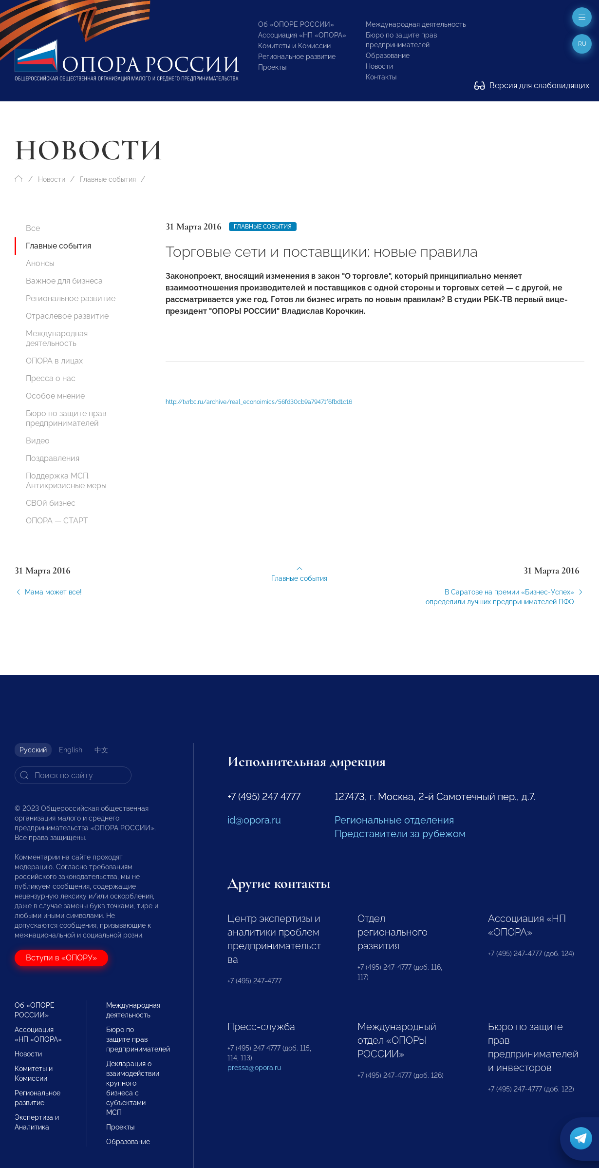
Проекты (272, 67)
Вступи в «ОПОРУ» (61, 957)
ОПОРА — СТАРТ (57, 520)
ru (582, 43)
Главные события (108, 179)
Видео (38, 440)
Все (33, 228)
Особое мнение (55, 396)
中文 (101, 750)
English (70, 750)
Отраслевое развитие (67, 316)
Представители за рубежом (400, 834)
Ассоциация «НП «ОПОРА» (302, 35)
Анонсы (40, 263)
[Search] (73, 775)
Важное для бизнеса (64, 281)
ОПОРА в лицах (54, 360)
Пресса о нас (50, 378)
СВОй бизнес (50, 503)
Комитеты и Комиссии (294, 46)
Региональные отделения (394, 820)
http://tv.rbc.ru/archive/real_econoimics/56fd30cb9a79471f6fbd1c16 (259, 408)
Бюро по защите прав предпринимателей (66, 418)
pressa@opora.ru (254, 1068)
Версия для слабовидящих (531, 85)
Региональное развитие (297, 56)
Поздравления (52, 458)
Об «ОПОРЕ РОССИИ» (296, 24)
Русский (33, 750)
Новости (379, 66)
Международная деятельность (416, 24)
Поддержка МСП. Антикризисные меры (66, 480)
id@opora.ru (254, 820)
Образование (388, 55)
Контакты (381, 77)
